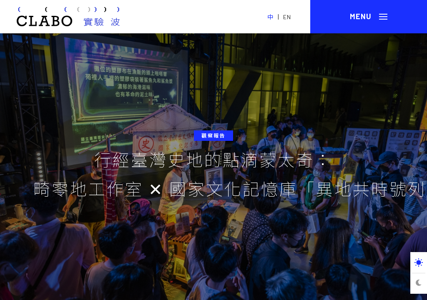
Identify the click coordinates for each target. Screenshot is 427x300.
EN (287, 16)
